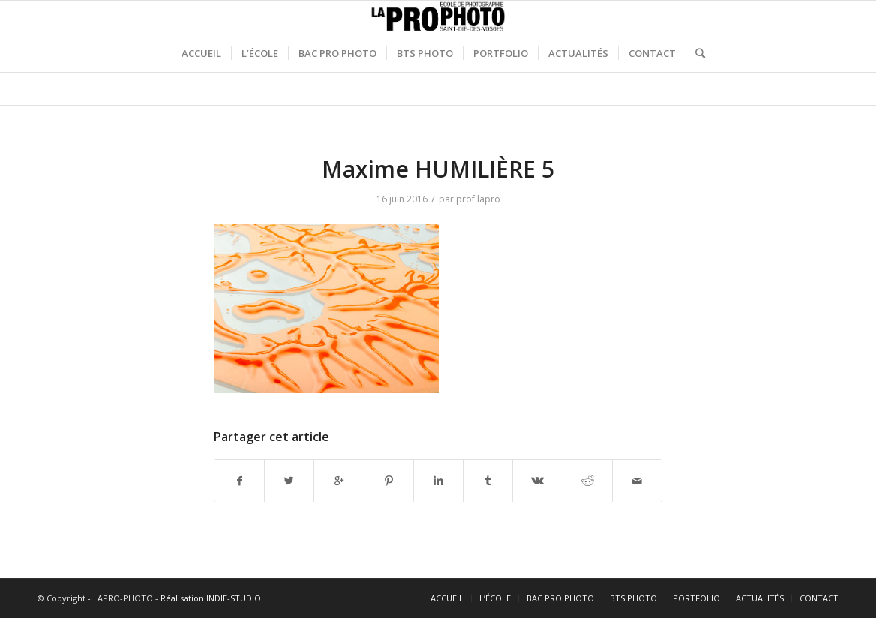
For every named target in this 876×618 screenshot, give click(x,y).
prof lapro (478, 199)
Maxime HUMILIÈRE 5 (438, 169)
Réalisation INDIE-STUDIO (210, 598)
